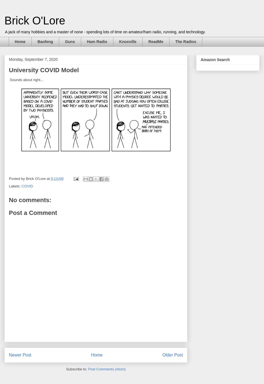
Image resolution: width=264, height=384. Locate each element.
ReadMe (155, 41)
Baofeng (45, 41)
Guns (70, 41)
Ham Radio (97, 41)
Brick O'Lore (34, 20)
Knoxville (127, 41)
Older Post (172, 355)
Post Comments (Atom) (107, 369)
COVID (27, 186)
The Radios (185, 41)
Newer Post (20, 355)
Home (20, 41)
